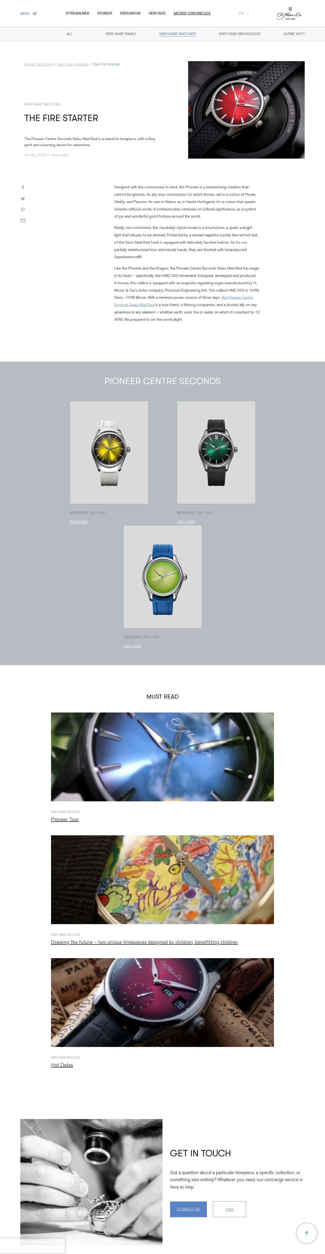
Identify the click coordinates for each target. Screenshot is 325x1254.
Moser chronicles (192, 13)
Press (81, 1234)
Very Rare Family (121, 33)
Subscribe (284, 1183)
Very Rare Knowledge (240, 33)
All (69, 33)
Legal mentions (123, 1234)
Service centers (56, 1234)
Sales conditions (158, 1234)
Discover (79, 522)
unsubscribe (258, 1208)
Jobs (98, 1234)
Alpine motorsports (304, 33)
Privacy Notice (192, 1234)
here (267, 1215)
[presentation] (32, 1245)
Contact (28, 1234)
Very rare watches (177, 33)
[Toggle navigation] (29, 13)
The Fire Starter (106, 64)
